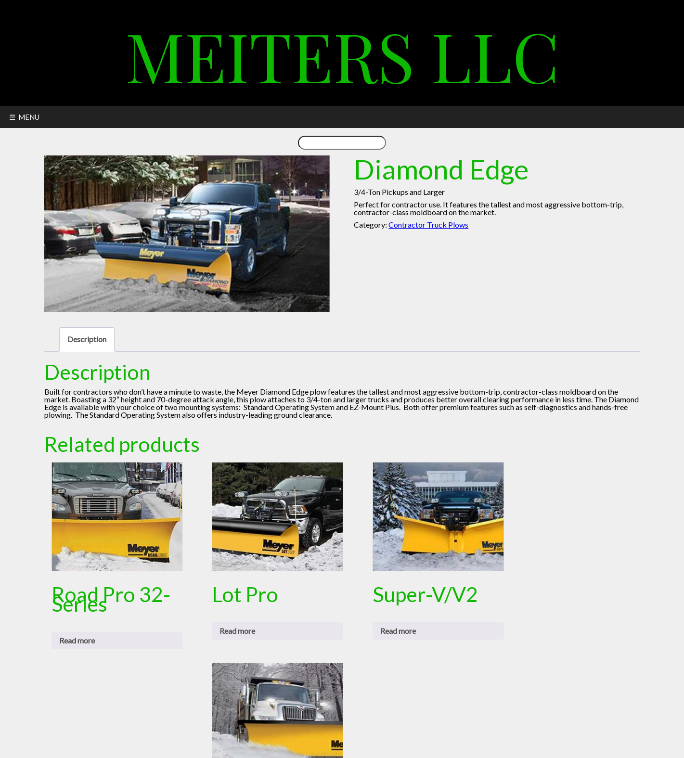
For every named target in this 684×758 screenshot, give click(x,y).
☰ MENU (24, 117)
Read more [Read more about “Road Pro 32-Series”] (77, 640)
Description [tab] (86, 339)
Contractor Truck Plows (428, 224)
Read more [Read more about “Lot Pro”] (237, 630)
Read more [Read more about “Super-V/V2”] (398, 630)
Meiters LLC (342, 55)
